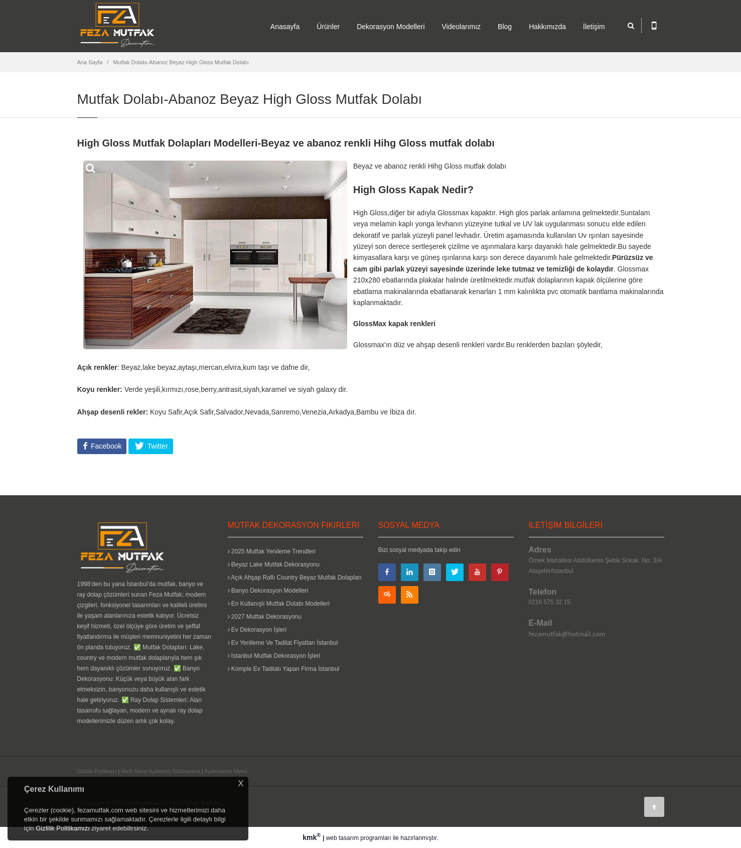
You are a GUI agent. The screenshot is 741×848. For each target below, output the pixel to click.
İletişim (594, 27)
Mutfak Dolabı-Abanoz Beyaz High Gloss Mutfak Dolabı (180, 62)
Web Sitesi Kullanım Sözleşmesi (160, 771)
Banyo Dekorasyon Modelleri (268, 590)
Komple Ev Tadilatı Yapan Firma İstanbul (284, 668)
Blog (505, 27)
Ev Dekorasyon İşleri (257, 629)
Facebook (105, 446)
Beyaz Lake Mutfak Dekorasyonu (274, 564)
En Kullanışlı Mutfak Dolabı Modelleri (279, 603)
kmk (313, 837)
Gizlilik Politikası (97, 771)
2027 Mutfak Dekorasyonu (265, 616)
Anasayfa (285, 27)
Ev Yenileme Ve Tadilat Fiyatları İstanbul (283, 642)
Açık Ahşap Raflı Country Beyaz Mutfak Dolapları (295, 577)
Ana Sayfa (90, 62)
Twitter (156, 446)
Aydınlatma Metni (225, 771)
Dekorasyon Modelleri (390, 27)
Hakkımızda (547, 27)
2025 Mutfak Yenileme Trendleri (272, 551)
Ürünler (328, 27)
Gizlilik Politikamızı (63, 828)
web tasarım (342, 837)
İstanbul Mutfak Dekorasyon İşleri (274, 655)
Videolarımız (461, 27)
